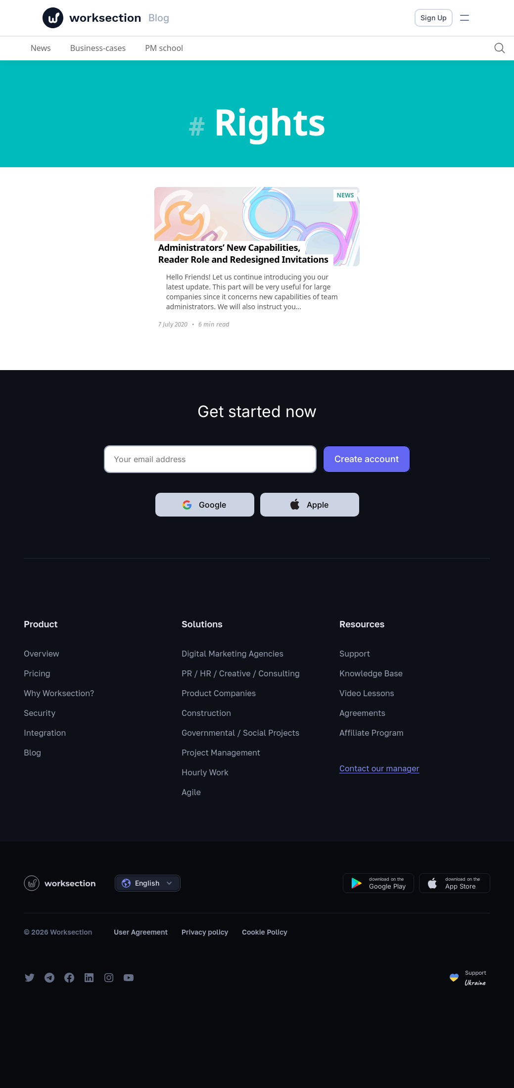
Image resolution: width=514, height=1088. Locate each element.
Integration (45, 733)
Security (39, 713)
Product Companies (219, 693)
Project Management (221, 752)
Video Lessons (366, 693)
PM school (164, 48)
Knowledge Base (371, 673)
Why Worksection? (59, 693)
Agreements (362, 713)
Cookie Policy (264, 932)
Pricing (37, 673)
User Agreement (141, 932)
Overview (41, 654)
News (41, 48)
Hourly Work (205, 772)
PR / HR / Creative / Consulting (241, 673)
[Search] (498, 48)
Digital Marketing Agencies (232, 654)
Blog (32, 752)
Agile (191, 792)
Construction (206, 713)
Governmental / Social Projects (240, 733)
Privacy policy (205, 932)
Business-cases (99, 48)
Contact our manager (386, 768)
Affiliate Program (371, 733)
